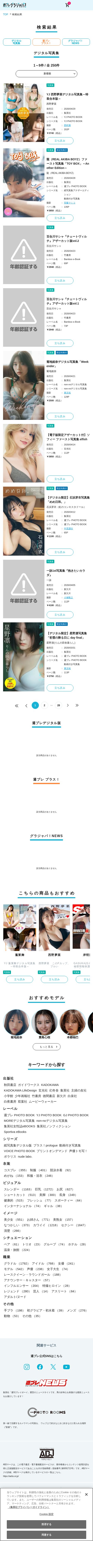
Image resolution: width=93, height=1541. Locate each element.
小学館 (8, 1096)
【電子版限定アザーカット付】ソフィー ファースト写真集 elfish (68, 437)
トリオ (32, 1244)
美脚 (48, 1195)
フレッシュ (40, 1200)
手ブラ (14, 1310)
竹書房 (36, 1096)
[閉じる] (86, 1494)
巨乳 (45, 1189)
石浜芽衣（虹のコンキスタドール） (66, 507)
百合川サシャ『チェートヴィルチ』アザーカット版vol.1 (66, 301)
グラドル (17, 1263)
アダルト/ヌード (15, 1297)
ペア (12, 1244)
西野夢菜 (51, 103)
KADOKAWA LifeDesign (20, 1090)
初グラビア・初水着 (46, 1310)
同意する (46, 1534)
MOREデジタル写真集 (19, 1120)
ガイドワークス (29, 1085)
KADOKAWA (50, 1085)
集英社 (65, 1090)
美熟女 (63, 1219)
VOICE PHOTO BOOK (19, 1151)
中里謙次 (68, 528)
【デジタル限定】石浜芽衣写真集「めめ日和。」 (68, 500)
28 (58, 705)
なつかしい (17, 1225)
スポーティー (69, 1200)
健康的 (14, 1200)
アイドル (44, 1263)
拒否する (46, 1524)
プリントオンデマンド (52, 1151)
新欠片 (61, 1096)
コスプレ (16, 1170)
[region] (46, 1514)
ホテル (78, 1244)
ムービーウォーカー (43, 1101)
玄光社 (43, 1090)
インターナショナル (23, 1206)
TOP (5, 14)
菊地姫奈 (51, 371)
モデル (14, 1269)
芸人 (41, 1291)
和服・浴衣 (41, 1175)
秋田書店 (10, 1085)
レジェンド (17, 1291)
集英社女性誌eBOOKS (19, 1126)
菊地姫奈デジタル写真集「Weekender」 (67, 364)
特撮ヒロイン (56, 1285)
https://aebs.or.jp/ (11, 1476)
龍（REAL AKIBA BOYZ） (60, 173)
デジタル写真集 (16, 42)
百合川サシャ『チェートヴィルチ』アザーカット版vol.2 (66, 238)
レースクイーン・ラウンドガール (33, 1274)
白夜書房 (10, 1101)
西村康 (67, 125)
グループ (55, 1244)
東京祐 (67, 392)
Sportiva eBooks (15, 1132)
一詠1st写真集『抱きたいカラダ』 (65, 573)
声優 (36, 1269)
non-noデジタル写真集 (52, 1120)
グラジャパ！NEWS (75, 42)
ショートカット (21, 1195)
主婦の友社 (79, 1090)
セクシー (74, 1225)
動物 (12, 1316)
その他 (32, 1316)
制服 (39, 1170)
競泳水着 (61, 1170)
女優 (67, 1263)
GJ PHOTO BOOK (76, 1115)
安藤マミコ (69, 202)
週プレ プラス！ (46, 42)
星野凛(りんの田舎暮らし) (60, 642)
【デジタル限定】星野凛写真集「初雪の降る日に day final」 (66, 635)
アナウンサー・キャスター (27, 1280)
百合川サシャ (53, 246)
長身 (68, 1195)
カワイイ (46, 1225)
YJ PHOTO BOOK (49, 1115)
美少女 (14, 1219)
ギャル (54, 1206)
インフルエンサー (22, 1285)
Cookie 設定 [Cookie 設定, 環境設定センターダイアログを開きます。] (46, 1514)
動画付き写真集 (70, 1145)
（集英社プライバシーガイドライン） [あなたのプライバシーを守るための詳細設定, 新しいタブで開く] (29, 1507)
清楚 (13, 1230)
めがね (14, 1175)
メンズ (77, 1310)
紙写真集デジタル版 (18, 1145)
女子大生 (58, 1269)
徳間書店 (49, 1096)
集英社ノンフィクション (54, 1126)
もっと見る (46, 1046)
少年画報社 (22, 1096)
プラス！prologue (45, 1145)
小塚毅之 (68, 597)
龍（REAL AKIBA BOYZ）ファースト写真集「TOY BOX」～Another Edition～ (67, 164)
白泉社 (72, 1096)
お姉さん (39, 1219)
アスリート (64, 1291)
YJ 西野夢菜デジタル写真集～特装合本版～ (67, 96)
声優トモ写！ (78, 1151)
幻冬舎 (54, 1090)
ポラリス (10, 1156)
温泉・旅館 (17, 1250)
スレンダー (18, 1189)
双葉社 (22, 1101)
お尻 (66, 1189)
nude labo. (25, 1156)
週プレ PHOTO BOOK (19, 1115)
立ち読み (60, 140)
